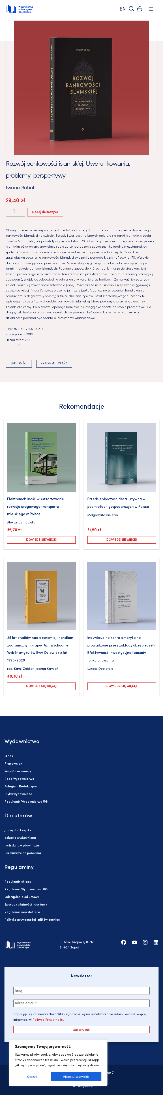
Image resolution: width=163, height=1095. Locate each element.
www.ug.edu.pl (83, 1086)
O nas (8, 756)
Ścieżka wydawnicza (20, 838)
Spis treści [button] (19, 363)
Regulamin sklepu (17, 882)
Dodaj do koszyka (45, 212)
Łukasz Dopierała (100, 669)
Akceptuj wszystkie (76, 1076)
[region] (58, 1063)
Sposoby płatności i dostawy (25, 904)
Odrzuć (32, 1076)
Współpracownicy (17, 771)
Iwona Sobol (20, 188)
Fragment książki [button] (54, 363)
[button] (150, 9)
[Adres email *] (81, 1003)
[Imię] (81, 991)
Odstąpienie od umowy (21, 897)
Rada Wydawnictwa (19, 779)
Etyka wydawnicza (18, 794)
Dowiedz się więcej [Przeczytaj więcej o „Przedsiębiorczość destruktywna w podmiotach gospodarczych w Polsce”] (121, 540)
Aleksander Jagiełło (21, 522)
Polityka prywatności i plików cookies (32, 920)
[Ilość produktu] (15, 212)
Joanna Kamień (46, 669)
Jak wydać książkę (17, 830)
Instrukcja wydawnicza (21, 845)
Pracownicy (13, 763)
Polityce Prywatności (47, 1020)
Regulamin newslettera (22, 912)
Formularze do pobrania (22, 853)
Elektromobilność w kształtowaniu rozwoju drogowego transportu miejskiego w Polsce (35, 507)
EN (123, 9)
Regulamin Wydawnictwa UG (26, 802)
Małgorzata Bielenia (102, 515)
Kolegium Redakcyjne (20, 786)
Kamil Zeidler (24, 669)
